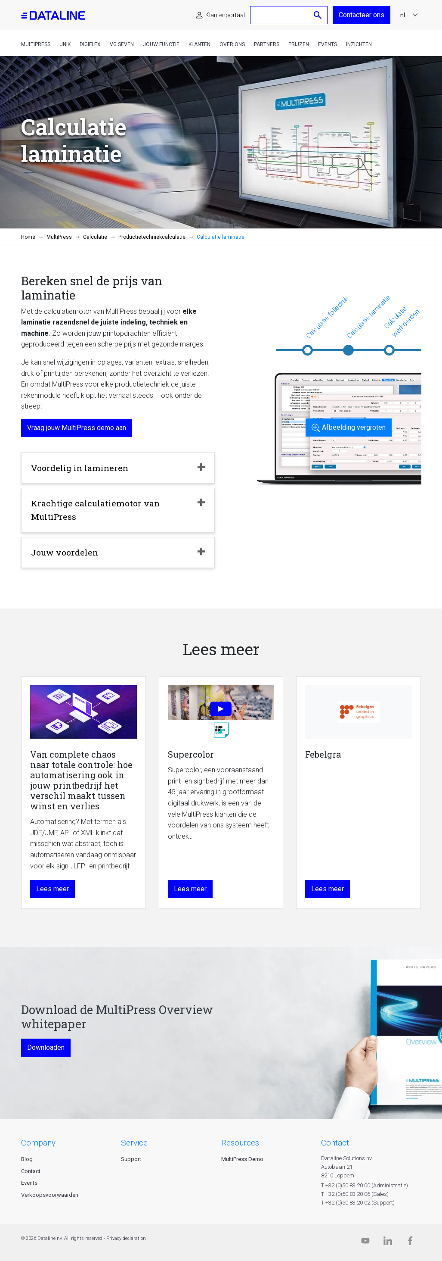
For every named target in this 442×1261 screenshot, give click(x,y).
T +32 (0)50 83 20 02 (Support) (358, 1202)
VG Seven (122, 44)
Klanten (199, 44)
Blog (27, 1159)
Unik (65, 44)
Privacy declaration (126, 1238)
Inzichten (359, 44)
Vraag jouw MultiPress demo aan (76, 428)
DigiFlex (90, 44)
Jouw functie (161, 44)
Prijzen (298, 44)
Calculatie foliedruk (327, 317)
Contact (30, 1171)
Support (131, 1159)
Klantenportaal (225, 15)
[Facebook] (410, 1242)
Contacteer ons (361, 15)
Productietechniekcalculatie (151, 237)
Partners (266, 44)
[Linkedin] (388, 1242)
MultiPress (35, 44)
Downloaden (46, 1047)
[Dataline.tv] (365, 1242)
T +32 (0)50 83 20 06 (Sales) (355, 1194)
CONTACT (335, 1143)
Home (28, 237)
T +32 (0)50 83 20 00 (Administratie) (364, 1185)
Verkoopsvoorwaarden (49, 1195)
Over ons (232, 44)
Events (327, 44)
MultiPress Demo (242, 1159)
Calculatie (95, 237)
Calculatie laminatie (368, 316)
